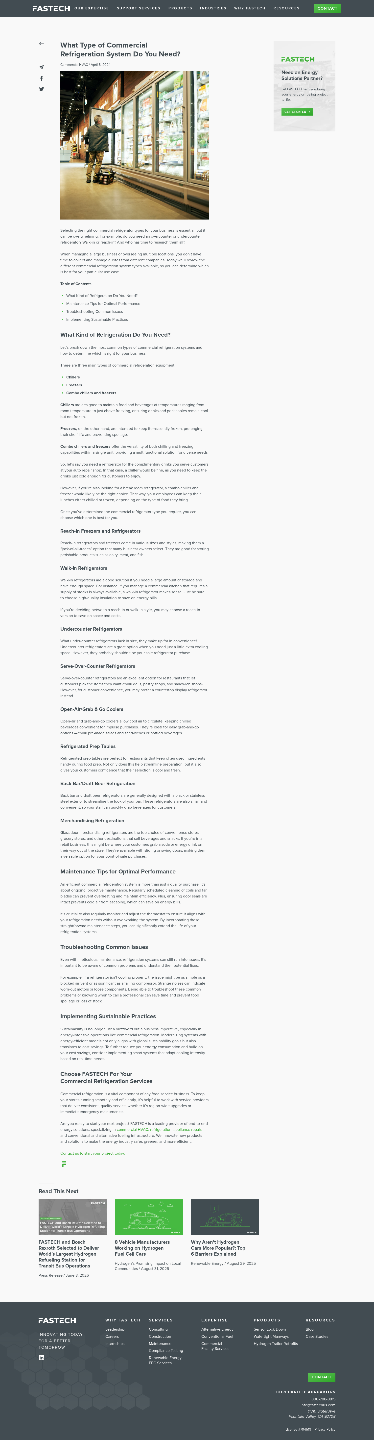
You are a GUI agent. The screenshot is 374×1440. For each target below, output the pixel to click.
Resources (287, 8)
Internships (114, 1343)
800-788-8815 (323, 1399)
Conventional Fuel (217, 1336)
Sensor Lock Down (270, 1329)
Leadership (114, 1329)
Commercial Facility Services (215, 1346)
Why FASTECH (250, 8)
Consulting (158, 1329)
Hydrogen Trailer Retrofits (276, 1343)
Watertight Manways (271, 1336)
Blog (310, 1329)
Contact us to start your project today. (92, 1153)
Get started (297, 112)
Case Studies (317, 1336)
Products (180, 8)
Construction (160, 1336)
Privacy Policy (325, 1429)
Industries (213, 8)
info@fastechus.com (318, 1405)
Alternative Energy (217, 1329)
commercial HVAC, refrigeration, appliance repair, (159, 1129)
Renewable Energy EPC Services (165, 1360)
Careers (112, 1336)
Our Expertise (91, 8)
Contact (327, 8)
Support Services (139, 8)
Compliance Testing (166, 1350)
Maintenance (160, 1343)
